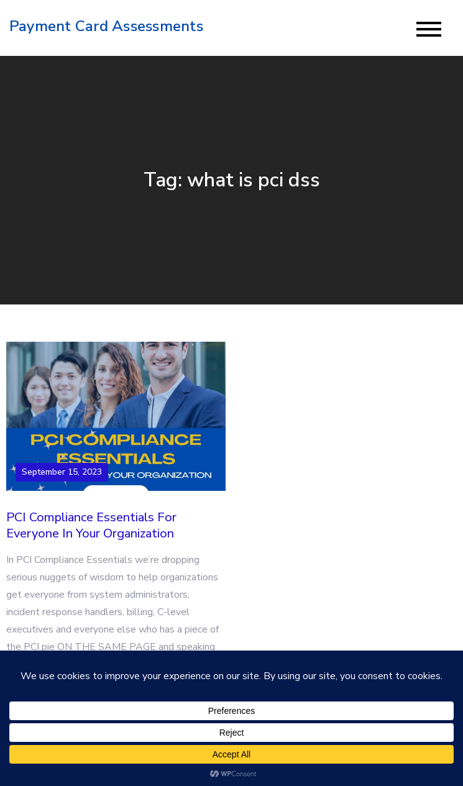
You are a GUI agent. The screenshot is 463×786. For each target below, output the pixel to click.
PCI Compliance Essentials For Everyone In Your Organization (91, 525)
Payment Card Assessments (106, 26)
